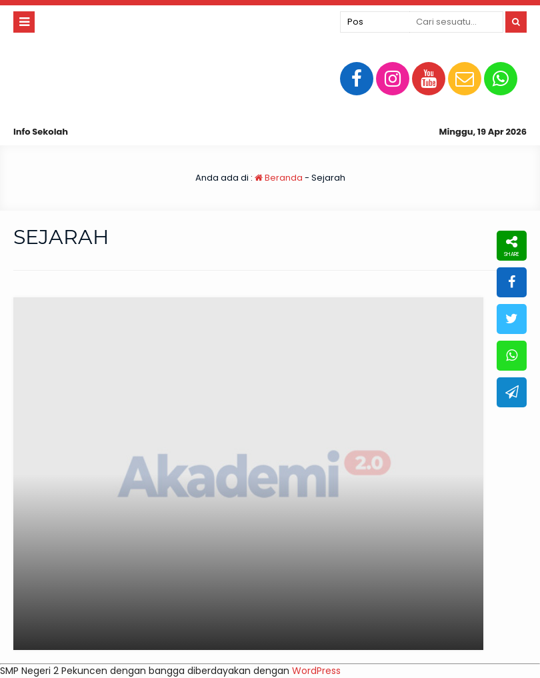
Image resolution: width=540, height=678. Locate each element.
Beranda (279, 177)
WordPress (316, 670)
